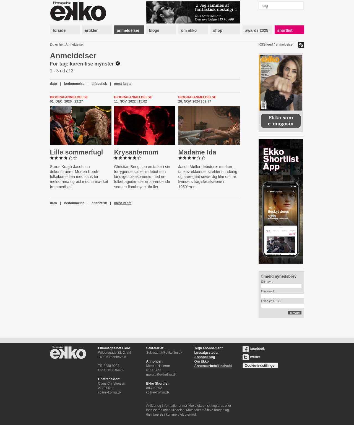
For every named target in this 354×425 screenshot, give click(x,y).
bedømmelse (74, 84)
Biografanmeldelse (69, 97)
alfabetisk (99, 84)
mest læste (123, 84)
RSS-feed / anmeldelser (276, 44)
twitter (251, 357)
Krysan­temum (136, 152)
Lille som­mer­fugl (76, 152)
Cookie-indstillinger (260, 365)
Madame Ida (197, 152)
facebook (254, 348)
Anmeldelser (75, 44)
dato (53, 84)
